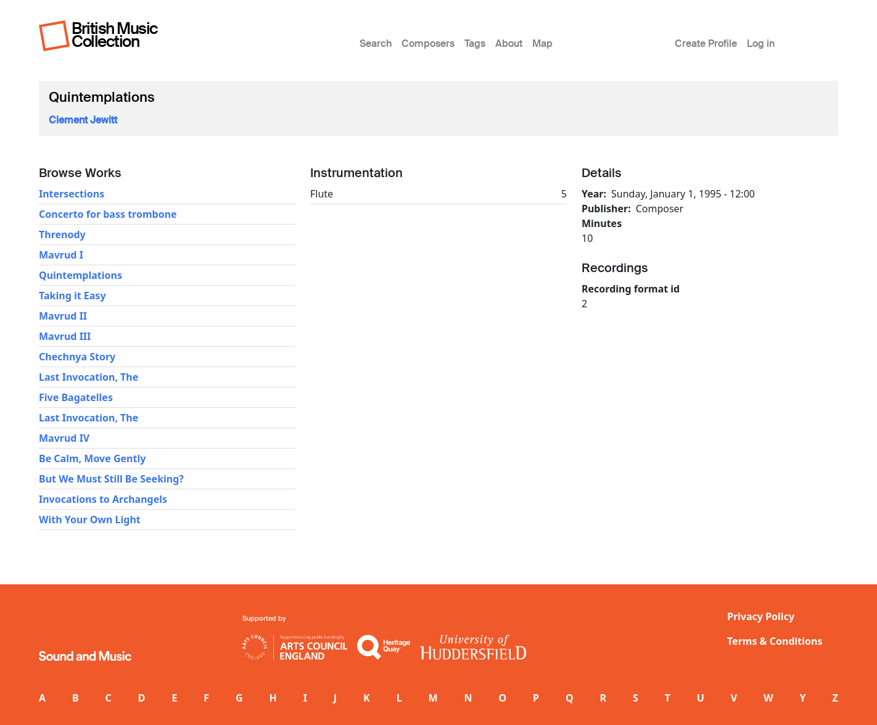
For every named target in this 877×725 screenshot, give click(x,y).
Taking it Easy (72, 295)
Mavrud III (65, 336)
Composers (428, 43)
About (508, 43)
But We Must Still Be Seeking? (111, 479)
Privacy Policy (760, 616)
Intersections (71, 194)
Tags (474, 43)
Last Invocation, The (88, 377)
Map (542, 43)
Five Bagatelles (76, 397)
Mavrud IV (64, 438)
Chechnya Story (77, 356)
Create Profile (706, 43)
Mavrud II (63, 316)
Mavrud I (61, 255)
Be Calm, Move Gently (92, 458)
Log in (761, 43)
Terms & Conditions (775, 641)
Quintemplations (80, 275)
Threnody (62, 234)
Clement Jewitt (83, 120)
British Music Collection (115, 35)
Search (376, 43)
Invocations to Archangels (103, 499)
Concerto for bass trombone (108, 214)
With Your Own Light (90, 519)
